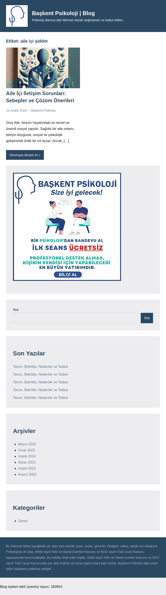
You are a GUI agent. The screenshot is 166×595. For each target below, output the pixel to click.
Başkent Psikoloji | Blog (66, 13)
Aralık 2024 (27, 455)
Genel (22, 520)
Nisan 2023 (27, 461)
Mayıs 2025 (27, 443)
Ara (15, 309)
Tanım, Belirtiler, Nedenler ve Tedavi (40, 366)
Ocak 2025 (26, 449)
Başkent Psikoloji (43, 109)
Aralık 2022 (27, 467)
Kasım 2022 (27, 473)
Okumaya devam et (24, 154)
